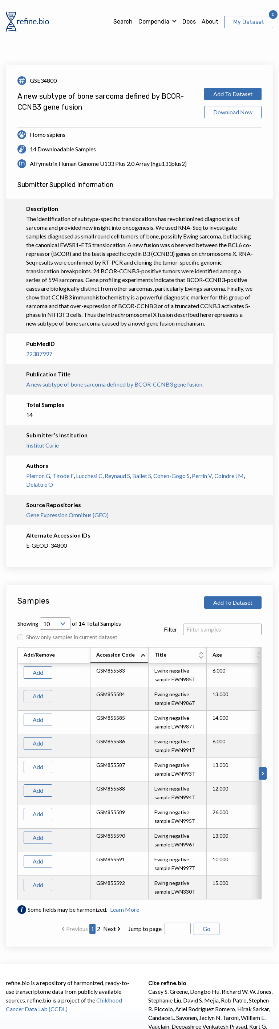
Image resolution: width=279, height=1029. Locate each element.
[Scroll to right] (263, 773)
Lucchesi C (89, 475)
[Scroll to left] (16, 773)
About (210, 21)
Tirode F (63, 475)
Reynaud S (117, 475)
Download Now (232, 112)
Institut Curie (42, 445)
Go (206, 928)
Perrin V (202, 475)
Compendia (153, 21)
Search (123, 21)
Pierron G (38, 475)
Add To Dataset (232, 93)
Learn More (124, 909)
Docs (189, 21)
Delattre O (39, 484)
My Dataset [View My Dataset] (248, 22)
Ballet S (141, 475)
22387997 (39, 353)
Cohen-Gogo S (171, 475)
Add (38, 672)
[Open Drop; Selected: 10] (55, 623)
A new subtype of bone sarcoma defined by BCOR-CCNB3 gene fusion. (114, 384)
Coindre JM (229, 475)
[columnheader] (119, 655)
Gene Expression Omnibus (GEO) (67, 514)
